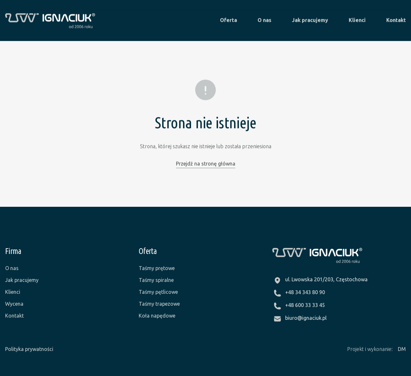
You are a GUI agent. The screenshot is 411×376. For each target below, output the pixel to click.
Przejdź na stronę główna (205, 163)
